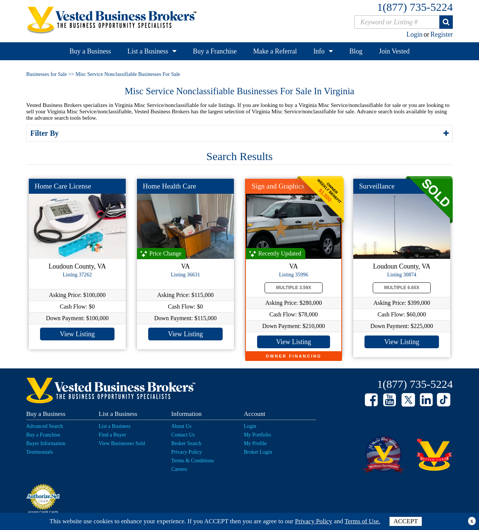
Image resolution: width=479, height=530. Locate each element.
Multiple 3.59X (293, 287)
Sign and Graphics (278, 186)
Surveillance (377, 186)
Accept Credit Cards (43, 512)
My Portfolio (257, 435)
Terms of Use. (363, 521)
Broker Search (186, 443)
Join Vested (394, 51)
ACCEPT (405, 521)
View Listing (77, 334)
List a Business (147, 51)
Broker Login (258, 452)
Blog (355, 51)
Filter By (45, 133)
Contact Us (183, 435)
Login (414, 34)
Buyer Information (45, 443)
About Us (181, 426)
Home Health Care (169, 186)
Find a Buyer (112, 435)
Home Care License (63, 186)
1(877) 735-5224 (415, 7)
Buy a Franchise (215, 51)
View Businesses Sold (122, 443)
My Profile (255, 443)
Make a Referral (275, 51)
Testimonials (39, 452)
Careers (179, 469)
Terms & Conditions (192, 460)
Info (318, 51)
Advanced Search (44, 426)
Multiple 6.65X (401, 287)
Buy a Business (90, 51)
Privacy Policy (186, 452)
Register (441, 34)
